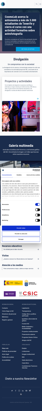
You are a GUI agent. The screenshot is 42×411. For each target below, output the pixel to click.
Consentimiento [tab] (7, 175)
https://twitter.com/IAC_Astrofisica (12, 390)
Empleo (24, 348)
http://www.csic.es (28, 293)
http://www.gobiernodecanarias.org (30, 283)
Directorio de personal (9, 314)
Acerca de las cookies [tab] (33, 175)
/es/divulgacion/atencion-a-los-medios (38, 268)
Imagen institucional (28, 354)
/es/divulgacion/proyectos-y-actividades (37, 98)
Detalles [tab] (19, 175)
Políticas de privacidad (9, 351)
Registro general (7, 320)
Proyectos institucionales (30, 331)
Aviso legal (5, 354)
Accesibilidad (6, 360)
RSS (23, 357)
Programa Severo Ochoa (29, 337)
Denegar (21, 239)
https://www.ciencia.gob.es (13, 282)
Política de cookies (8, 357)
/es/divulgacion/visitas (38, 259)
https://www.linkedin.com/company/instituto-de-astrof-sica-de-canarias (23, 390)
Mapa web (5, 348)
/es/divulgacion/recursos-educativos (38, 249)
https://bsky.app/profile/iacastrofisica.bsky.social (30, 390)
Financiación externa (28, 334)
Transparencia (26, 311)
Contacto (5, 308)
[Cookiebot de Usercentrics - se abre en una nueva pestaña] (32, 170)
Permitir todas (21, 228)
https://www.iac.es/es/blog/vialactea (21, 394)
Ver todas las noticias (27, 49)
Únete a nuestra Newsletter (21, 378)
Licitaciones (26, 351)
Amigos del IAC (26, 340)
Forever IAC (25, 324)
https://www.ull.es (10, 293)
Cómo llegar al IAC (8, 311)
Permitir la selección (21, 233)
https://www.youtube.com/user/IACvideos (26, 390)
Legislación (25, 308)
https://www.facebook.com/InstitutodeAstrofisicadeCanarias (15, 390)
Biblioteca (5, 317)
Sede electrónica (27, 360)
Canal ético (25, 363)
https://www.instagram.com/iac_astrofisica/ (19, 390)
